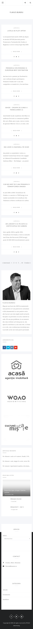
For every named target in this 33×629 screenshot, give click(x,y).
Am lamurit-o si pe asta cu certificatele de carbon (16, 225)
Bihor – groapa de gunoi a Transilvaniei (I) (16, 109)
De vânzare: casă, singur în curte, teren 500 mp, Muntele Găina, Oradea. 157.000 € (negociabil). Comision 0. (16, 461)
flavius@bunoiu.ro (11, 566)
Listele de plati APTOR (16, 31)
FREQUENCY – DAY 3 (17, 507)
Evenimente (6, 594)
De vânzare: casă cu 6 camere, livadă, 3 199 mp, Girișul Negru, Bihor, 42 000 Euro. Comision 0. (16, 456)
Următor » (27, 263)
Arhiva (5, 535)
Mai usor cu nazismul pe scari (16, 147)
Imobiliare (6, 599)
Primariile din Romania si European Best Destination (16, 69)
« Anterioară (6, 263)
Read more (16, 51)
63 (22, 263)
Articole (16, 28)
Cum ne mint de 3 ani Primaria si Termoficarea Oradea (16, 185)
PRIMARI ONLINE (15, 499)
